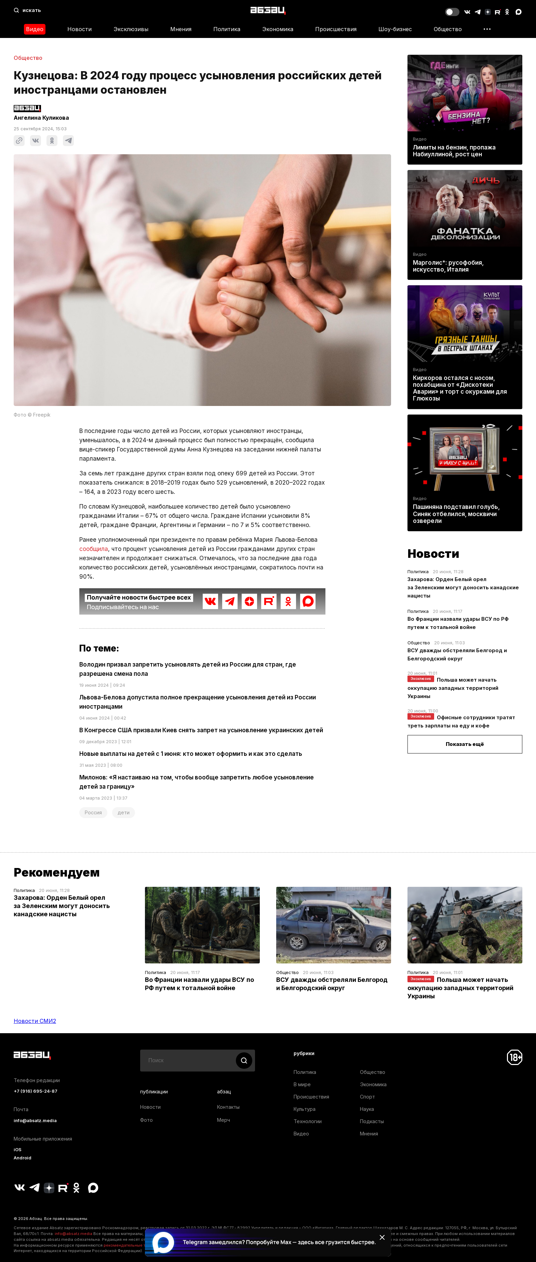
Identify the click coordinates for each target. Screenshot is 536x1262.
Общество (448, 29)
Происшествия (336, 29)
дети (124, 812)
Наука (367, 1109)
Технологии (308, 1121)
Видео (34, 29)
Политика (226, 29)
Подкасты (372, 1121)
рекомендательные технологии (135, 1245)
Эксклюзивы (130, 29)
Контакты (228, 1107)
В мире (302, 1084)
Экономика (277, 29)
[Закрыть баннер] (382, 1237)
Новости (79, 29)
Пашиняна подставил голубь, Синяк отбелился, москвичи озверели (456, 514)
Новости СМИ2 (35, 1020)
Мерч (223, 1120)
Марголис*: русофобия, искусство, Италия (448, 266)
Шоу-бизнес (395, 29)
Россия (93, 812)
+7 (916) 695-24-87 (35, 1091)
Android (22, 1157)
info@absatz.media (35, 1120)
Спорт (367, 1097)
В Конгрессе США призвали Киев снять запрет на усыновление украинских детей (201, 730)
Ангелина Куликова (41, 117)
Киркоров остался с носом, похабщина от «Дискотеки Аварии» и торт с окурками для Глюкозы (460, 388)
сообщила (93, 548)
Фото (146, 1120)
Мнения (180, 29)
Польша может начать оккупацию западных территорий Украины (452, 687)
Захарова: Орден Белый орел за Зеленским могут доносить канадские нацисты (463, 587)
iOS (18, 1149)
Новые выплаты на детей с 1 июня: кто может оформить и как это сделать (190, 753)
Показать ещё (465, 744)
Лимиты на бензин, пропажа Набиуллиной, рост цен (454, 151)
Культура (305, 1109)
